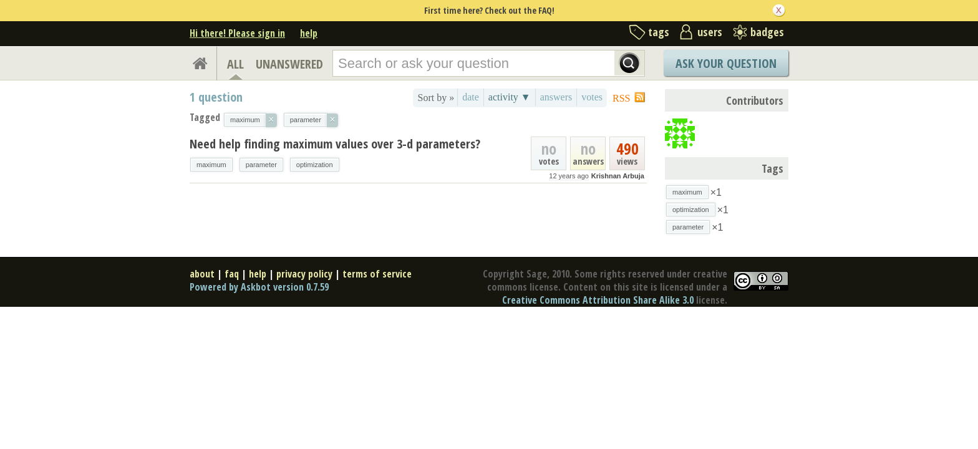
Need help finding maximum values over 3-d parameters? (335, 143)
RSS (621, 98)
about (202, 274)
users (709, 31)
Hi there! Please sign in (237, 33)
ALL (235, 64)
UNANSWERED (289, 64)
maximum (211, 164)
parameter (261, 164)
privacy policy (304, 274)
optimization (314, 164)
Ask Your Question (726, 63)
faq (232, 274)
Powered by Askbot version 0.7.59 (259, 287)
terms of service (377, 274)
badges (767, 31)
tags (658, 31)
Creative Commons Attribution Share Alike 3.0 (598, 300)
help (308, 33)
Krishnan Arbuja (617, 176)
